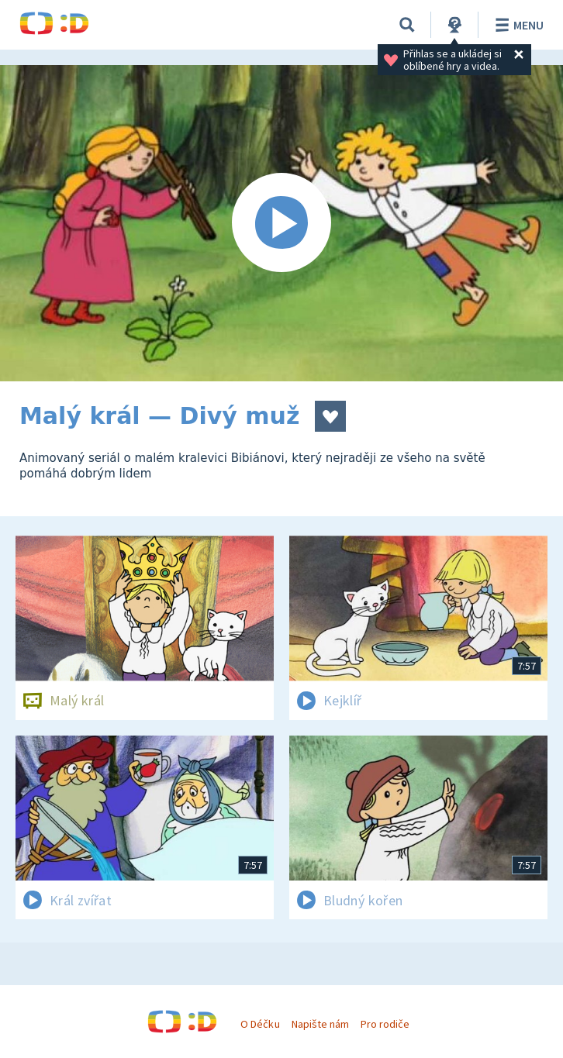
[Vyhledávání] (407, 25)
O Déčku (259, 1024)
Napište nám (320, 1024)
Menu (517, 24)
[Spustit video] (281, 223)
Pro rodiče (385, 1024)
